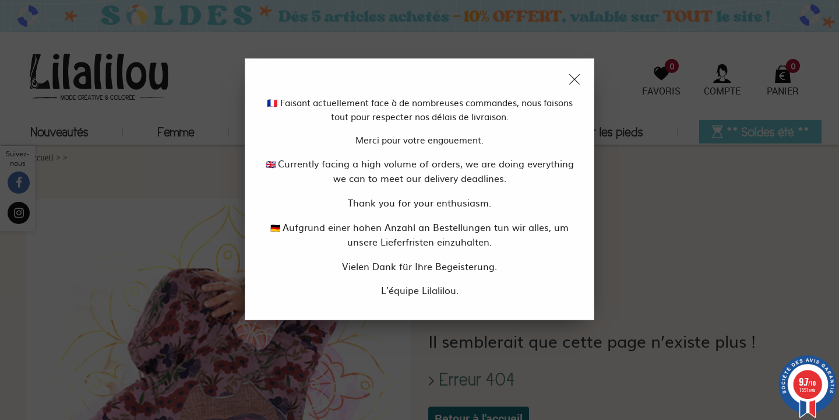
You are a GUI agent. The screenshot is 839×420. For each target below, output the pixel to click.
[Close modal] (574, 79)
